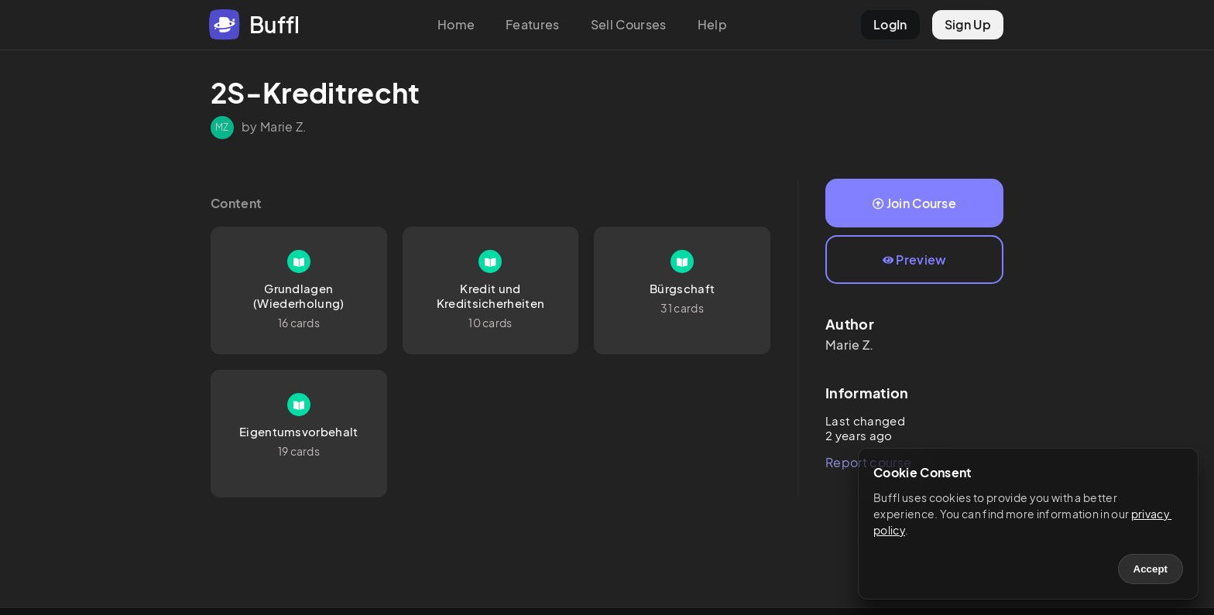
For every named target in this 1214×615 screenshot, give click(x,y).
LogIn (890, 24)
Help (712, 24)
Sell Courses (629, 24)
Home (456, 24)
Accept (1150, 569)
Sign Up (968, 24)
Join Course (914, 203)
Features (533, 24)
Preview (915, 259)
